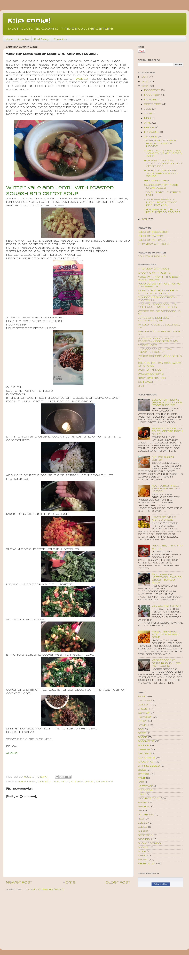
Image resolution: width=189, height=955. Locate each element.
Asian (142, 697)
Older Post (118, 882)
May (148, 118)
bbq (141, 729)
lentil (31, 782)
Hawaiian (145, 717)
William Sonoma (151, 374)
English (144, 709)
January (151, 137)
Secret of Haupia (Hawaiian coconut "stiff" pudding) (167, 403)
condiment (146, 758)
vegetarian (146, 864)
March (149, 127)
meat (142, 794)
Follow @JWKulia (152, 256)
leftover (145, 786)
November (152, 95)
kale (22, 782)
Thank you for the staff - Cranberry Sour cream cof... (163, 163)
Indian (142, 721)
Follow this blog (160, 884)
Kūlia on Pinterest (152, 240)
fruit (141, 778)
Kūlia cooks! (29, 21)
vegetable (104, 782)
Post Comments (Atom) (46, 889)
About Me (23, 39)
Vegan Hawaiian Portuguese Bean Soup (166, 634)
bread (142, 737)
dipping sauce (149, 766)
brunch (143, 745)
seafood (145, 835)
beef (142, 733)
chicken (144, 754)
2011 (144, 219)
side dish (145, 839)
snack (143, 847)
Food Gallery (41, 39)
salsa (142, 827)
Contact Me (60, 39)
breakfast (146, 741)
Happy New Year (157, 181)
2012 (145, 86)
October (151, 100)
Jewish (143, 725)
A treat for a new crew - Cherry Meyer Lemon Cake (163, 153)
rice (141, 819)
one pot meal (49, 782)
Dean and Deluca (152, 378)
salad (142, 823)
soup (65, 782)
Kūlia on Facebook (153, 232)
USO (141, 386)
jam (141, 782)
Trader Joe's (147, 345)
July (148, 109)
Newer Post (19, 882)
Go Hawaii (145, 382)
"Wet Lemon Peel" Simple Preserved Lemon (166, 488)
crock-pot (146, 762)
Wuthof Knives (150, 370)
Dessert (144, 705)
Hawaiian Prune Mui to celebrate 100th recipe (167, 431)
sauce (143, 831)
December (152, 90)
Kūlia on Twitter (150, 236)
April (148, 123)
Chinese (144, 701)
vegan (89, 782)
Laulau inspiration (166, 606)
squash (77, 782)
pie (140, 811)
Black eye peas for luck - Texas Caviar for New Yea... (160, 202)
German (144, 713)
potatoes (146, 815)
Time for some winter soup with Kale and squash (161, 173)
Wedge (82, 79)
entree (143, 774)
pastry (143, 807)
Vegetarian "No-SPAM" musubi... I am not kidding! (160, 143)
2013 (144, 82)
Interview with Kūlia (153, 244)
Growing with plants (154, 273)
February (151, 132)
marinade (145, 790)
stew (142, 856)
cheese (144, 750)
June (148, 114)
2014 (145, 77)
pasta (142, 802)
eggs (142, 770)
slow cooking (149, 843)
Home (9, 39)
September (153, 104)
